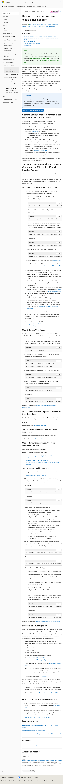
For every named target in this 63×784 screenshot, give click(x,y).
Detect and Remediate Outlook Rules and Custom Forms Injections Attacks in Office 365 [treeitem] (12, 91)
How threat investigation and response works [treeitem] (11, 44)
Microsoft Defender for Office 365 (34, 11)
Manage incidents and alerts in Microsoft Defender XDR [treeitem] (11, 40)
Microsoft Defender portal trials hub (39, 58)
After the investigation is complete (32, 43)
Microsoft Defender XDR (49, 26)
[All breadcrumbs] (23, 11)
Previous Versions (13, 780)
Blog (20, 780)
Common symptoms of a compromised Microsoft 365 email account (40, 36)
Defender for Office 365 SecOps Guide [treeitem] (9, 49)
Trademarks (4, 783)
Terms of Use (55, 780)
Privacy (33, 780)
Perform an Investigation (29, 41)
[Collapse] (18, 10)
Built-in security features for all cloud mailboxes (40, 24)
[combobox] (10, 13)
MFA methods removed (39, 425)
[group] (45, 206)
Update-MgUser (56, 260)
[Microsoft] (3, 2)
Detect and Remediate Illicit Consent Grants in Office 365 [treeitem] (12, 83)
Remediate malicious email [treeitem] (12, 74)
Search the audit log (44, 676)
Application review (38, 439)
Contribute (26, 780)
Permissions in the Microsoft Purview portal (36, 460)
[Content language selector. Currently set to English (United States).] (8, 777)
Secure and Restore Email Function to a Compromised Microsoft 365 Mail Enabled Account (41, 38)
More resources (27, 45)
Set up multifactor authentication (35, 324)
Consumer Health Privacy (43, 780)
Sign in (59, 2)
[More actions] (60, 11)
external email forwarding (40, 150)
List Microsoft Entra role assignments (35, 458)
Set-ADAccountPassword (54, 291)
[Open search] (55, 2)
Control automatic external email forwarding (48, 621)
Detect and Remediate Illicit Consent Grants (33, 730)
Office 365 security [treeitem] (7, 16)
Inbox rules (34, 131)
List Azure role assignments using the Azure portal (38, 456)
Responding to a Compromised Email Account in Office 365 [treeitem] (11, 69)
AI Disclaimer (4, 780)
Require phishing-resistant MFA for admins (38, 326)
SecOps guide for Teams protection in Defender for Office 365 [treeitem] (10, 54)
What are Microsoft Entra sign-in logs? (37, 660)
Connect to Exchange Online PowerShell (35, 475)
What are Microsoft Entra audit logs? (36, 657)
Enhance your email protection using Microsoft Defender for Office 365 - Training (42, 760)
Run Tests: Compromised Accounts (33, 110)
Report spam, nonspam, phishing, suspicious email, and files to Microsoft (41, 734)
